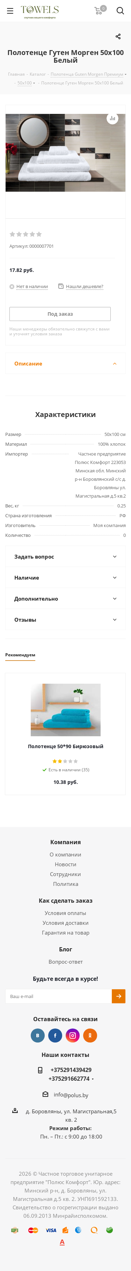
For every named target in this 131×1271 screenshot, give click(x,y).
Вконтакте (38, 1036)
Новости (66, 864)
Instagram (73, 1036)
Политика (65, 883)
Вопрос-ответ (66, 961)
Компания (65, 842)
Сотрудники (65, 873)
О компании (65, 854)
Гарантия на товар (65, 932)
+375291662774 (69, 1078)
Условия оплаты (65, 912)
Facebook (55, 1036)
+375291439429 (71, 1070)
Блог (65, 949)
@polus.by (75, 1095)
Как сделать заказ (66, 900)
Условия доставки (66, 922)
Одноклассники (90, 1036)
